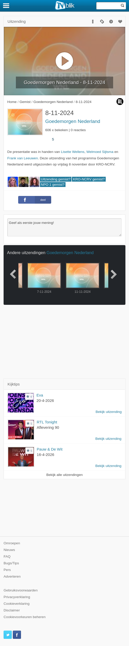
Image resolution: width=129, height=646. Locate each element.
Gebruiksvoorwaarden (21, 590)
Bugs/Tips (11, 563)
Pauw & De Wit (50, 449)
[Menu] (6, 6)
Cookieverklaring (16, 604)
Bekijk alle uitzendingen (64, 475)
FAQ (7, 556)
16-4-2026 (45, 454)
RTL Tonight (47, 422)
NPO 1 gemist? (52, 184)
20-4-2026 (45, 400)
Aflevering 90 (48, 427)
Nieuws (9, 550)
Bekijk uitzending (108, 412)
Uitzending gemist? (56, 179)
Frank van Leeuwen (22, 158)
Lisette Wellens (72, 152)
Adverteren (12, 576)
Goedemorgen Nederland (72, 121)
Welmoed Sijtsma (99, 152)
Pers (7, 570)
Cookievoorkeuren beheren (25, 617)
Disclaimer (12, 610)
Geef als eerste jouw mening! (64, 227)
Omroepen (12, 543)
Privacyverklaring (17, 597)
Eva (40, 395)
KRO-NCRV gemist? (89, 179)
